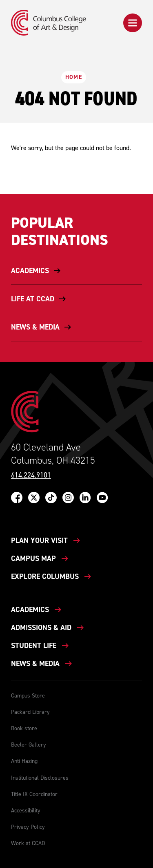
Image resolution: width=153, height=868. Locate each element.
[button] (132, 22)
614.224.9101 (31, 475)
